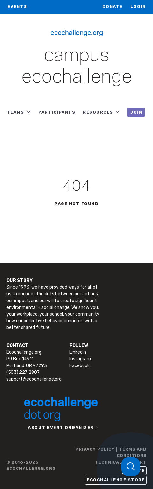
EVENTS (17, 6)
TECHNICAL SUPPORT (121, 462)
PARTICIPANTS (56, 112)
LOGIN (138, 6)
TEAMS (15, 112)
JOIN (136, 112)
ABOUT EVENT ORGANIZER (61, 427)
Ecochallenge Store (116, 479)
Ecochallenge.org (76, 32)
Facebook (79, 365)
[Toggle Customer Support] (130, 466)
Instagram (80, 359)
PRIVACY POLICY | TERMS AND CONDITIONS (111, 452)
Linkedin (77, 352)
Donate (112, 6)
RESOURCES (98, 112)
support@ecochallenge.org (34, 379)
